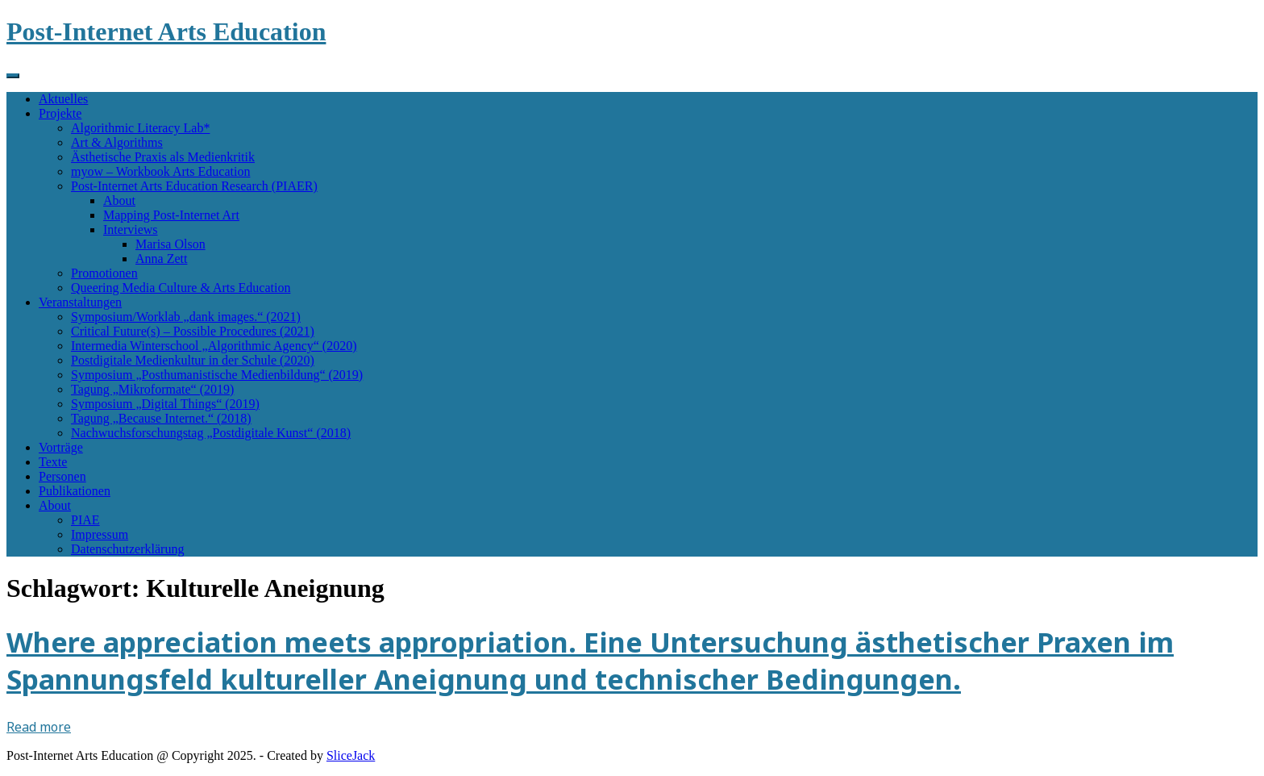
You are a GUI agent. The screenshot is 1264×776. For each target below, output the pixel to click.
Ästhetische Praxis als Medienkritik (163, 157)
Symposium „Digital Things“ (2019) (165, 404)
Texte (53, 462)
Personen (62, 476)
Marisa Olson (170, 244)
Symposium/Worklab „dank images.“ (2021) (186, 316)
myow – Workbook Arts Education (160, 171)
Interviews (130, 229)
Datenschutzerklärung (127, 549)
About (119, 200)
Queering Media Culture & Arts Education (180, 287)
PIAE (85, 520)
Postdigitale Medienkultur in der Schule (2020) (192, 360)
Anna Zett (161, 258)
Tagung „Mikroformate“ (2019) (152, 389)
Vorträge (61, 447)
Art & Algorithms (117, 142)
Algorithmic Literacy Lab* (140, 128)
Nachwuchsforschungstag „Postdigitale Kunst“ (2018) (211, 433)
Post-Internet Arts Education (166, 31)
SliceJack (350, 755)
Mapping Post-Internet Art (171, 215)
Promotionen (104, 273)
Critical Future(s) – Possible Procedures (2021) (192, 331)
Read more (38, 727)
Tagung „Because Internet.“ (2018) (161, 418)
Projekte (60, 113)
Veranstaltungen (80, 302)
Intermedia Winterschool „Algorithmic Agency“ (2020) (214, 346)
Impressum (99, 534)
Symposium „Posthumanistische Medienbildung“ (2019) (217, 375)
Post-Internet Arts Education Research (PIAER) (194, 186)
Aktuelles (63, 99)
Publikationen (74, 491)
